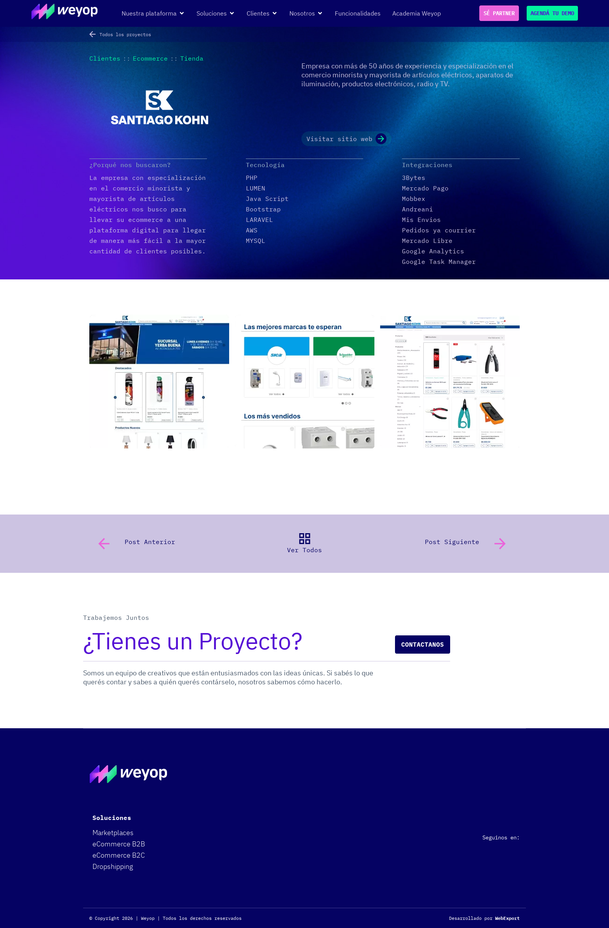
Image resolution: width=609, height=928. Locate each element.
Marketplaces (113, 832)
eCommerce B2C (118, 855)
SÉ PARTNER (499, 13)
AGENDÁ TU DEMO (552, 13)
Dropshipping (112, 866)
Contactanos (422, 644)
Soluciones (111, 818)
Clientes (104, 58)
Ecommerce (150, 58)
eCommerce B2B (118, 843)
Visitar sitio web (346, 138)
